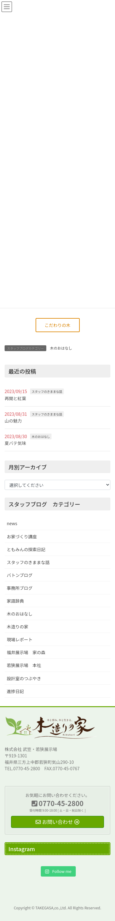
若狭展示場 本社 (24, 665)
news (12, 523)
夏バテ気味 (15, 443)
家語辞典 (15, 601)
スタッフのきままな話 (47, 391)
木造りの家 (17, 626)
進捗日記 (15, 691)
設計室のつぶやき (24, 678)
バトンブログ (20, 575)
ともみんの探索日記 (26, 549)
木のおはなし (61, 348)
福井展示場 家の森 (26, 652)
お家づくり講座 (22, 536)
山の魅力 (13, 421)
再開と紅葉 (15, 398)
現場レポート (20, 639)
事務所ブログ (20, 588)
